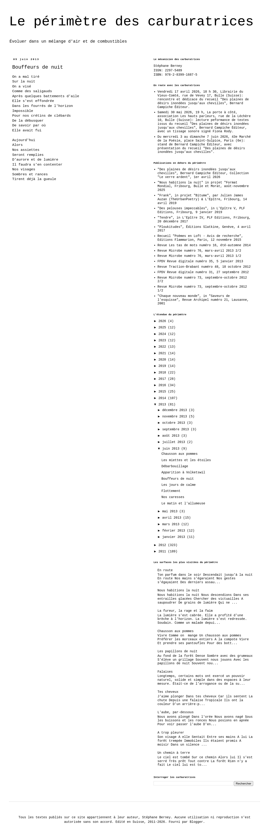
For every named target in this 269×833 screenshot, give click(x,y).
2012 (163, 545)
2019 (163, 366)
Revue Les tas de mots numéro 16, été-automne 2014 (204, 245)
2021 (163, 353)
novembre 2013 (175, 416)
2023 (163, 340)
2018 (163, 372)
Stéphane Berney (168, 66)
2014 (163, 398)
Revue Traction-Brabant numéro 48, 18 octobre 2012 (204, 267)
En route (165, 570)
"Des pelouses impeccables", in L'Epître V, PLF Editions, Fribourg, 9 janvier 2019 (201, 210)
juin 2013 (171, 448)
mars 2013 (171, 524)
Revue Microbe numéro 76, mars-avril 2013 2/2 (199, 251)
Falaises (165, 672)
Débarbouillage (174, 466)
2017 (163, 379)
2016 (163, 385)
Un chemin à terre (174, 753)
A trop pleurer (171, 732)
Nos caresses (172, 497)
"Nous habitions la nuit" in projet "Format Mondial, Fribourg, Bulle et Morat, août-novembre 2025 (203, 186)
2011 (163, 551)
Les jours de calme (178, 485)
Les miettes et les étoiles (186, 460)
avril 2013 (172, 518)
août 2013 (171, 436)
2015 (163, 391)
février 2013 (174, 530)
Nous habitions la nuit (178, 590)
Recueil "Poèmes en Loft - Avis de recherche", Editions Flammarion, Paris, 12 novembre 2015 (200, 238)
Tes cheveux (168, 692)
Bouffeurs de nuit (177, 479)
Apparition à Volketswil (183, 472)
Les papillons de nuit (177, 651)
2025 (163, 327)
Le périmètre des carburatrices (131, 21)
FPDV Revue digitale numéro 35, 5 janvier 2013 (200, 261)
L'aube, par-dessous (176, 712)
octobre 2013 (174, 423)
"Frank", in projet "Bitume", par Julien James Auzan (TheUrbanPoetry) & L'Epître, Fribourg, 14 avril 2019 (202, 199)
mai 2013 (170, 511)
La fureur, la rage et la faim (185, 611)
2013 (163, 404)
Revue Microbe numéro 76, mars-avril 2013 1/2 (199, 256)
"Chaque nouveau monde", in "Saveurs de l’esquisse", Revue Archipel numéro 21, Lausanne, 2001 (203, 300)
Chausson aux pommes (179, 454)
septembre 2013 (176, 429)
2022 (163, 347)
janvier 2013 (174, 537)
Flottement (170, 491)
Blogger (196, 822)
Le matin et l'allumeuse (183, 503)
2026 (163, 321)
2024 (163, 334)
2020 (163, 359)
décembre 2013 (175, 410)
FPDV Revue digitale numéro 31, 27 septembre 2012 (203, 272)
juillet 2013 (174, 442)
